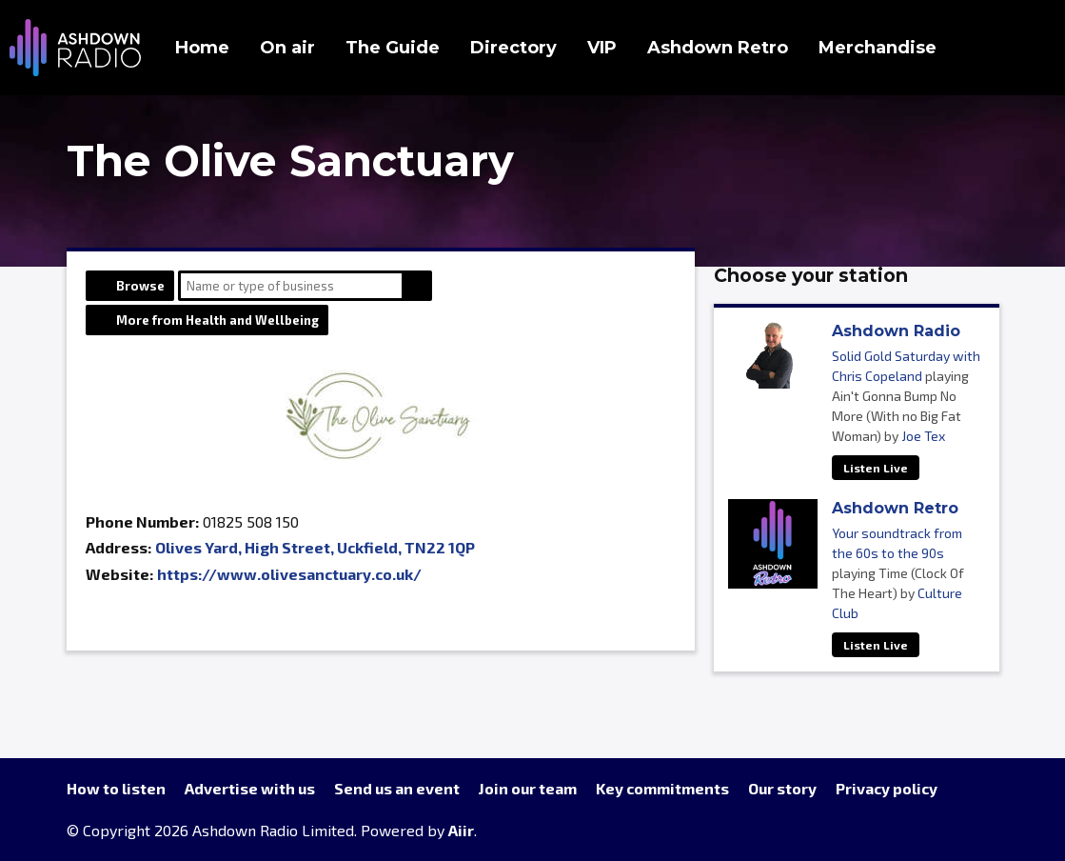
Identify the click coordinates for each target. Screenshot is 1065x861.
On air (287, 47)
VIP (602, 47)
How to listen (116, 788)
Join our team (528, 788)
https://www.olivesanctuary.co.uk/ (289, 574)
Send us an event (397, 788)
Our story (782, 788)
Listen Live (875, 467)
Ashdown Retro (717, 47)
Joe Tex (923, 436)
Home (202, 47)
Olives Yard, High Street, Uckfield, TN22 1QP (315, 547)
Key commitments (662, 788)
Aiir (461, 830)
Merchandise (877, 47)
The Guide (392, 47)
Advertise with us (250, 788)
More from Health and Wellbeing (217, 320)
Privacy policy (886, 788)
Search (417, 285)
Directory (513, 47)
